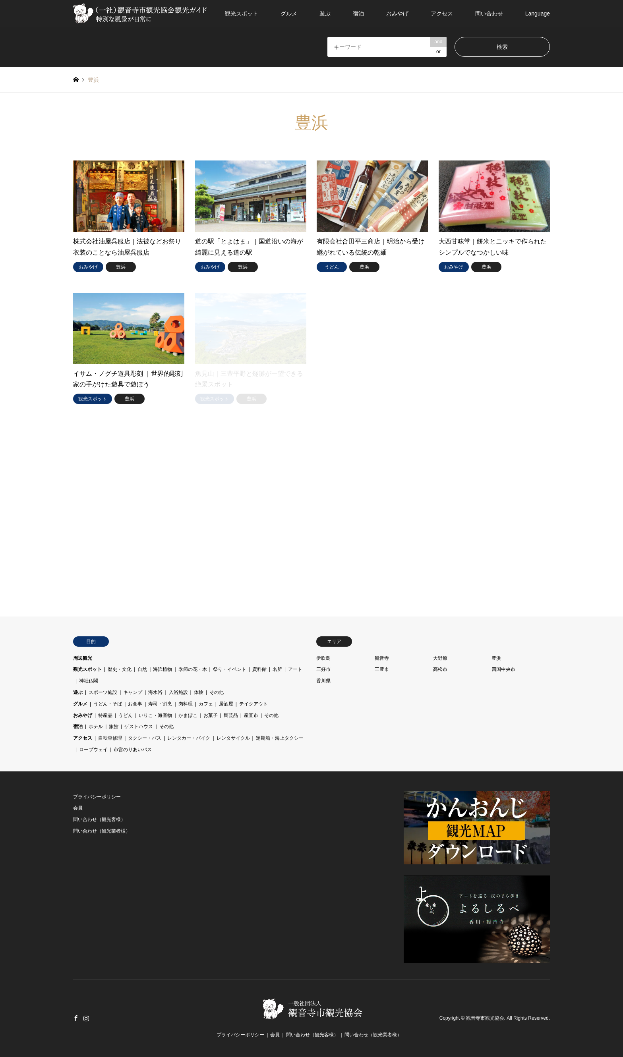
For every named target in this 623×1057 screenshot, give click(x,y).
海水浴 (155, 692)
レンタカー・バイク (188, 738)
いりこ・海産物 (155, 715)
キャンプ (132, 692)
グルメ (289, 13)
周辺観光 (82, 658)
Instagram (86, 1018)
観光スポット (241, 13)
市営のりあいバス (133, 749)
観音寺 (382, 658)
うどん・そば (107, 704)
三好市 (323, 669)
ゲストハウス (138, 726)
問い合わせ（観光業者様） (101, 831)
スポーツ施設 (103, 692)
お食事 (135, 704)
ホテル (96, 726)
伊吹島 (323, 658)
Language (537, 13)
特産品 (105, 715)
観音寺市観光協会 (485, 1018)
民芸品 (231, 715)
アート (295, 669)
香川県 (323, 681)
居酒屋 (226, 704)
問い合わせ (489, 13)
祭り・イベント (229, 669)
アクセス (442, 13)
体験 (198, 692)
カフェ (206, 704)
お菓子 (210, 715)
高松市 (440, 669)
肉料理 (185, 704)
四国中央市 (503, 669)
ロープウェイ (93, 749)
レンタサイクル (233, 738)
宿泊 (358, 13)
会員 (78, 808)
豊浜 (496, 658)
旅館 (113, 726)
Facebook (76, 1018)
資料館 (259, 669)
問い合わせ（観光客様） (99, 819)
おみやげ (397, 13)
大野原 (440, 658)
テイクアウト (253, 704)
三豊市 (382, 669)
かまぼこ (187, 715)
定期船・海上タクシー (280, 738)
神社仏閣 (88, 681)
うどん (125, 715)
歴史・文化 (120, 669)
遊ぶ (325, 13)
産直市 (251, 715)
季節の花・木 (192, 669)
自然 (142, 669)
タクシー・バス (144, 738)
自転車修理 (110, 738)
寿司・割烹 (160, 704)
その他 (216, 692)
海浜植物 (162, 669)
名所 (277, 669)
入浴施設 (178, 692)
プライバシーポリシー (97, 797)
